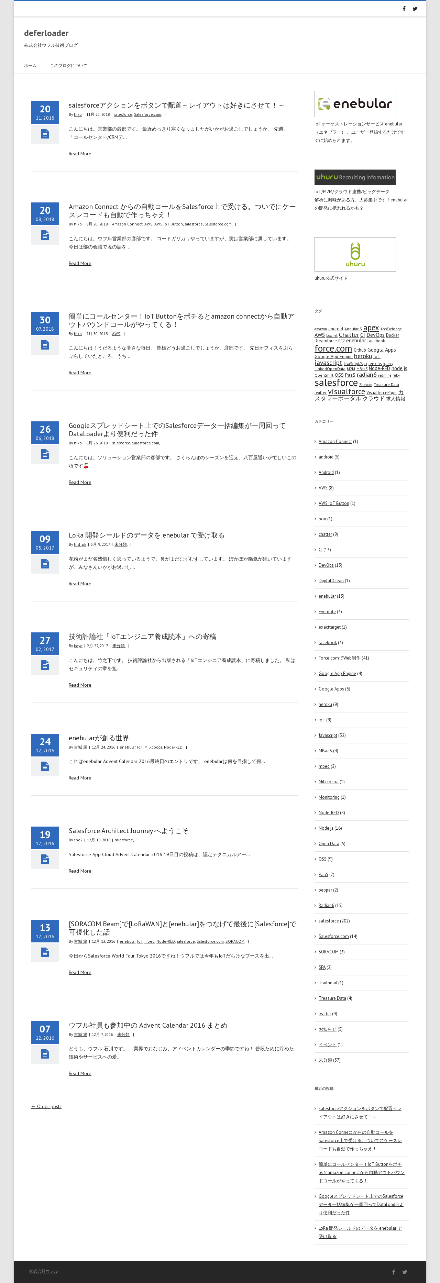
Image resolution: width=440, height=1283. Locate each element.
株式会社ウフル (43, 1271)
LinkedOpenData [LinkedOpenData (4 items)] (330, 368)
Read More (80, 154)
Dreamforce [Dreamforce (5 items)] (326, 340)
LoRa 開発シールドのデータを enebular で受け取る (147, 535)
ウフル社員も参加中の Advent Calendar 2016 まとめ (148, 1025)
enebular (127, 747)
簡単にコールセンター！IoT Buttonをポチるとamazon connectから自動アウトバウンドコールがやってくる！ (181, 320)
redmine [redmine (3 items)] (384, 375)
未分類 (120, 544)
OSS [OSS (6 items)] (339, 375)
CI (320, 550)
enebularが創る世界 (99, 737)
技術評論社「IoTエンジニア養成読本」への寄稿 (142, 636)
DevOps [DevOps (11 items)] (375, 334)
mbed (149, 941)
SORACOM (235, 941)
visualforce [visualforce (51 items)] (346, 391)
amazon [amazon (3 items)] (321, 329)
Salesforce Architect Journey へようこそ (129, 830)
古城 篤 (80, 747)
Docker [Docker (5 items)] (392, 335)
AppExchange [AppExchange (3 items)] (391, 329)
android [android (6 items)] (335, 328)
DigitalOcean (331, 581)
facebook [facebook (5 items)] (376, 340)
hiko (78, 114)
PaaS (323, 874)
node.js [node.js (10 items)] (399, 368)
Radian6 (326, 905)
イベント (328, 1045)
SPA (322, 967)
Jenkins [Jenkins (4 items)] (375, 363)
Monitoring (329, 797)
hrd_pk (80, 544)
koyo (78, 645)
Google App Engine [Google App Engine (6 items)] (334, 356)
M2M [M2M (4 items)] (351, 368)
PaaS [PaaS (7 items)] (350, 375)
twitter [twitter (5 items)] (321, 392)
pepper (325, 890)
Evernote (327, 612)
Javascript (328, 735)
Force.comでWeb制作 (340, 658)
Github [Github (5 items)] (360, 350)
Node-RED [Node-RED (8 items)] (379, 368)
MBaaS (325, 751)
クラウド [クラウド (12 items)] (374, 398)
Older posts (46, 1106)
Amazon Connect (127, 223)
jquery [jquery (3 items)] (388, 363)
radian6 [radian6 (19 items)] (367, 374)
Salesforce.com (147, 114)
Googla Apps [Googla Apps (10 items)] (381, 349)
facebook (328, 642)
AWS (148, 223)
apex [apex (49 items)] (371, 327)
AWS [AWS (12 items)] (320, 334)
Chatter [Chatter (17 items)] (349, 335)
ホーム (30, 65)
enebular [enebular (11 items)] (356, 340)
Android (326, 472)
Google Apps (331, 689)
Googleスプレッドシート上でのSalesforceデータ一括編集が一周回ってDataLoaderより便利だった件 (177, 429)
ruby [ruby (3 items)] (396, 375)
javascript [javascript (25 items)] (328, 362)
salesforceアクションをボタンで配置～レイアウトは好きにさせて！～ (177, 105)
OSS (323, 859)
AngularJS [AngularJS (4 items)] (353, 328)
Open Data (329, 844)
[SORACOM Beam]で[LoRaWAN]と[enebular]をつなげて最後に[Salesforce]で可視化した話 (182, 928)
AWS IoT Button (168, 223)
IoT (140, 747)
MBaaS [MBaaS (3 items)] (361, 368)
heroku (325, 704)
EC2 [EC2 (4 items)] (341, 340)
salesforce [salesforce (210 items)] (336, 382)
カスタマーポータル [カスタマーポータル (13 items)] (359, 395)
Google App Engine (337, 673)
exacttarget (330, 627)
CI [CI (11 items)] (362, 334)
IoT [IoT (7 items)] (377, 356)
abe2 (78, 839)
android (326, 457)
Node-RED (173, 747)
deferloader (46, 32)
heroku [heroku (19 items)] (363, 356)
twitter (325, 1014)
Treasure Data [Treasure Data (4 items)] (386, 384)
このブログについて (68, 65)
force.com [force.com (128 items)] (333, 348)
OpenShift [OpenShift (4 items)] (324, 375)
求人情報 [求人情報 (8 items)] (395, 398)
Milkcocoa (153, 747)
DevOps (326, 565)
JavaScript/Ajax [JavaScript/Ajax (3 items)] (355, 363)
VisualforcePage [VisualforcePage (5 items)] (381, 392)
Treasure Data (332, 998)
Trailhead (328, 983)
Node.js (326, 828)
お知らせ (328, 1029)
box (322, 519)
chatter (325, 534)
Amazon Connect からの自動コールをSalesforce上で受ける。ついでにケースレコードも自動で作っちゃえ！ (182, 210)
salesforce (123, 114)
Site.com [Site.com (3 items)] (365, 384)
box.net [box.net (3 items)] (332, 335)
